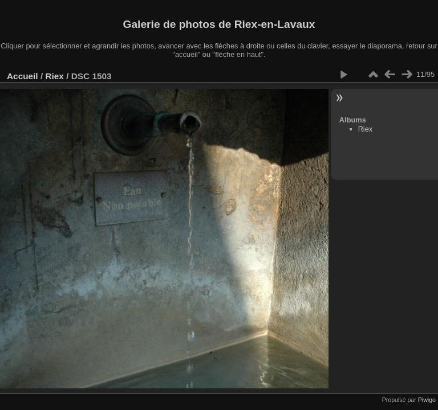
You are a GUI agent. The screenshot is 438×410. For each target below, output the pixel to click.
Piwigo (427, 399)
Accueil (22, 76)
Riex (54, 76)
